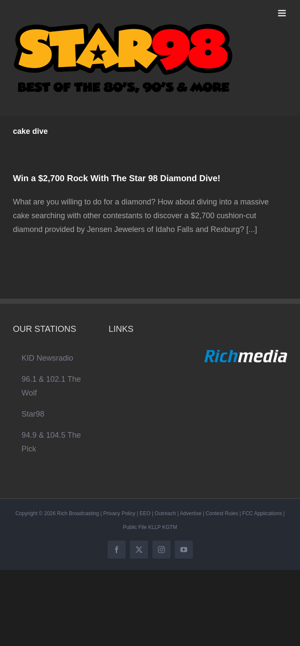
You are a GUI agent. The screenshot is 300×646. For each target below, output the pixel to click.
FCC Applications (262, 513)
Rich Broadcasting (78, 513)
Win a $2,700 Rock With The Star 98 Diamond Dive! (116, 178)
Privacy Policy (119, 513)
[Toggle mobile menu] (282, 13)
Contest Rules (222, 513)
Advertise (190, 513)
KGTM (169, 527)
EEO (144, 513)
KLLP (154, 527)
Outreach (165, 513)
